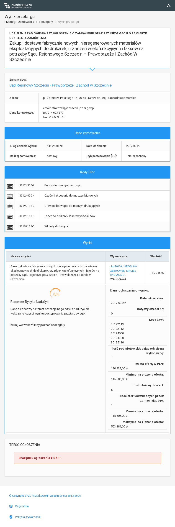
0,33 (56, 294)
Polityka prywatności (25, 517)
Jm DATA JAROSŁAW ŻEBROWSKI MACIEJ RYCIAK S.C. (123, 270)
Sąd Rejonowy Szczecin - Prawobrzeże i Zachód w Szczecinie (60, 85)
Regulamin (19, 506)
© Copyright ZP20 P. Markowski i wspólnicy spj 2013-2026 (45, 495)
